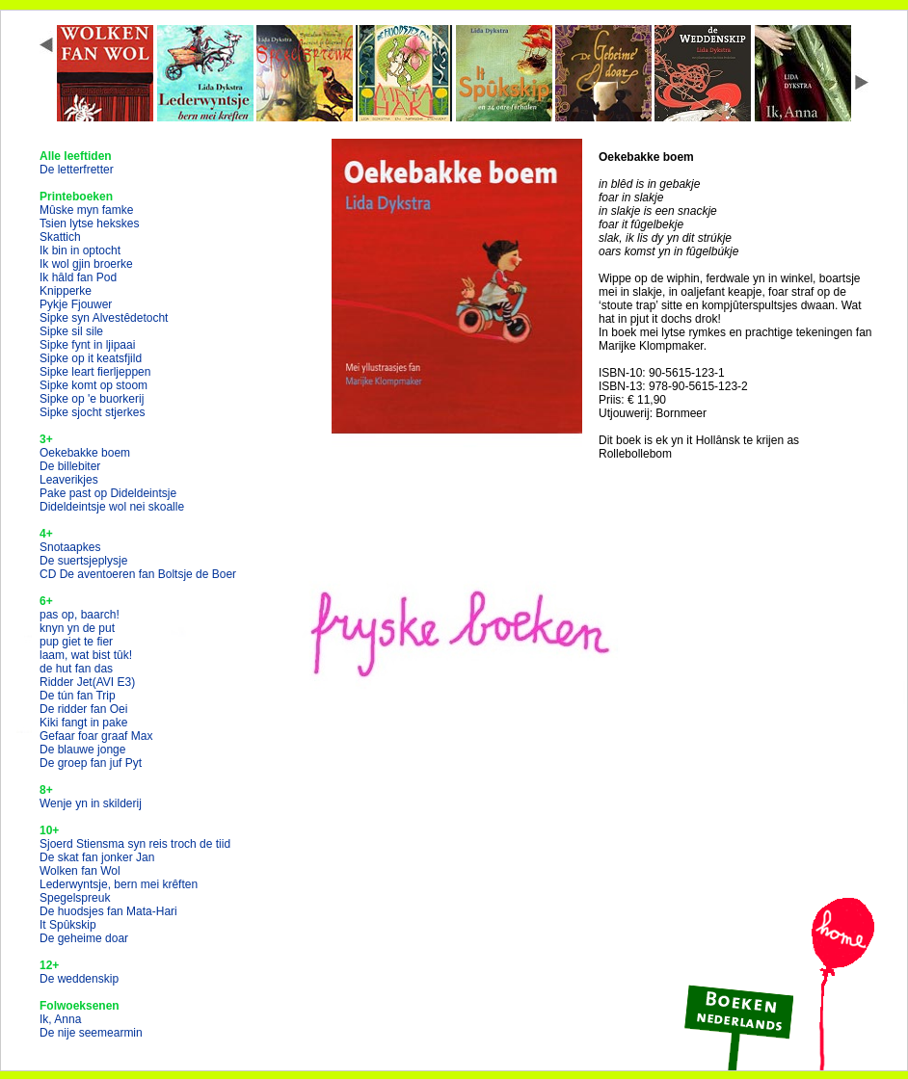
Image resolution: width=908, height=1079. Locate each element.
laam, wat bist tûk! (86, 655)
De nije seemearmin (91, 1033)
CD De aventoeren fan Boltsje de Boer (138, 574)
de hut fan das (76, 668)
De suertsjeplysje (83, 560)
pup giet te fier (76, 641)
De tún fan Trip (78, 695)
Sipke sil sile (71, 331)
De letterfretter (77, 169)
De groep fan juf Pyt (91, 763)
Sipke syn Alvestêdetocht (104, 318)
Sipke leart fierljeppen (95, 372)
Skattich (60, 237)
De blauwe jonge (82, 749)
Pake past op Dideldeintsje (108, 493)
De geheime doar (84, 938)
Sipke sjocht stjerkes (92, 412)
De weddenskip (79, 979)
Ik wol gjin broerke (86, 264)
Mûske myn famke (86, 210)
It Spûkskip (68, 925)
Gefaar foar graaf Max (96, 736)
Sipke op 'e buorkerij (92, 399)
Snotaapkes (70, 547)
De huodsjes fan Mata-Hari (108, 911)
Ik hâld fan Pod (78, 277)
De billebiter (70, 466)
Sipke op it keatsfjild (91, 358)
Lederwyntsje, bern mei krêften (119, 884)
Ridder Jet (87, 682)
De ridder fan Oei (83, 709)
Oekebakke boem (85, 453)
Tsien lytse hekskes (89, 223)
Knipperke (66, 291)
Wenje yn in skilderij (91, 803)
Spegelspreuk (75, 898)
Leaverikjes (69, 480)
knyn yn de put (77, 628)
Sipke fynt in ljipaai (87, 345)
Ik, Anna (60, 1019)
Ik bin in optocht (80, 250)
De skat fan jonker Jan (97, 857)
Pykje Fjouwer (76, 304)
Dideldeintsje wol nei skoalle (112, 506)
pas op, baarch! (80, 614)
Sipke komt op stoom (93, 385)
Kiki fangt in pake (83, 722)
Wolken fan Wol (80, 871)
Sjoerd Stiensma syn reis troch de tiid (135, 844)
